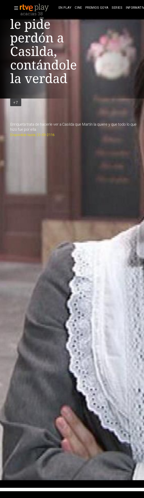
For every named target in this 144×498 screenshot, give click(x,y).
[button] (15, 8)
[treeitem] (65, 8)
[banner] (38, 7)
